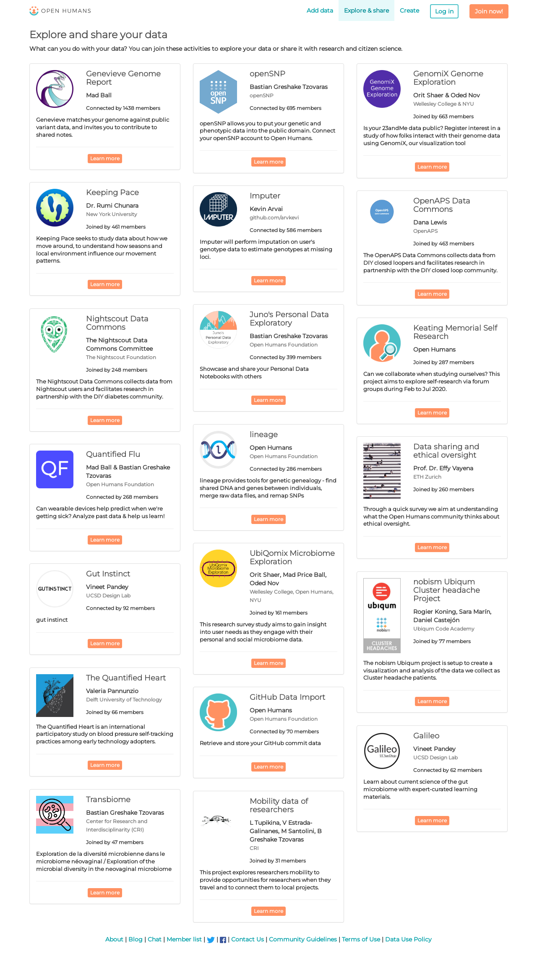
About (114, 939)
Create (409, 10)
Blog (135, 939)
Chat (155, 939)
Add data (320, 10)
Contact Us (247, 939)
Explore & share (366, 10)
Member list (184, 939)
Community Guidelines (303, 939)
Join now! (489, 11)
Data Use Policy (408, 939)
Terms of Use (361, 939)
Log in (444, 11)
